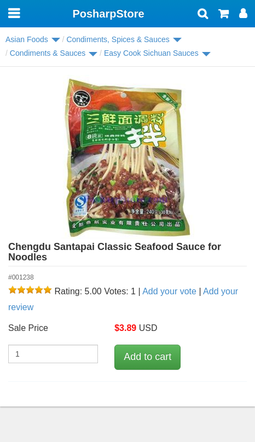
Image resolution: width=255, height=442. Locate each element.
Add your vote (169, 291)
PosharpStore (108, 14)
